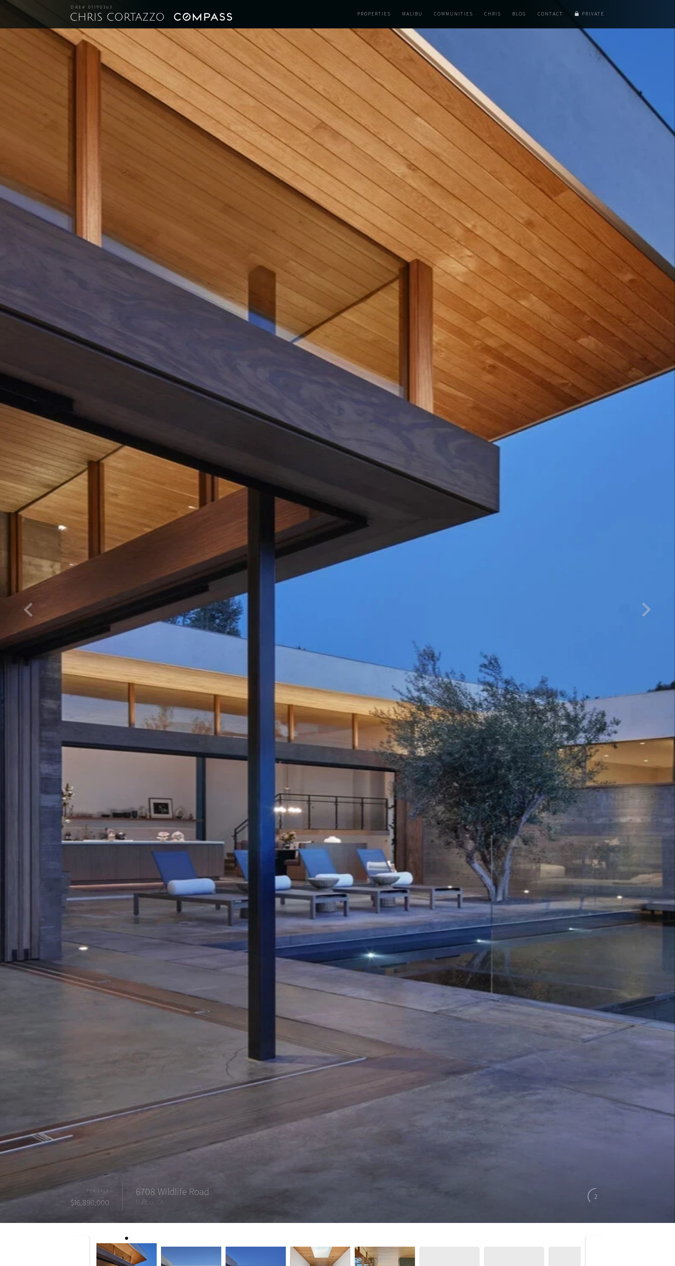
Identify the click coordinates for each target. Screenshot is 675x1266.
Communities (453, 14)
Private (593, 14)
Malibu (412, 14)
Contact (550, 14)
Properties (374, 14)
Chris (492, 14)
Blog (519, 14)
